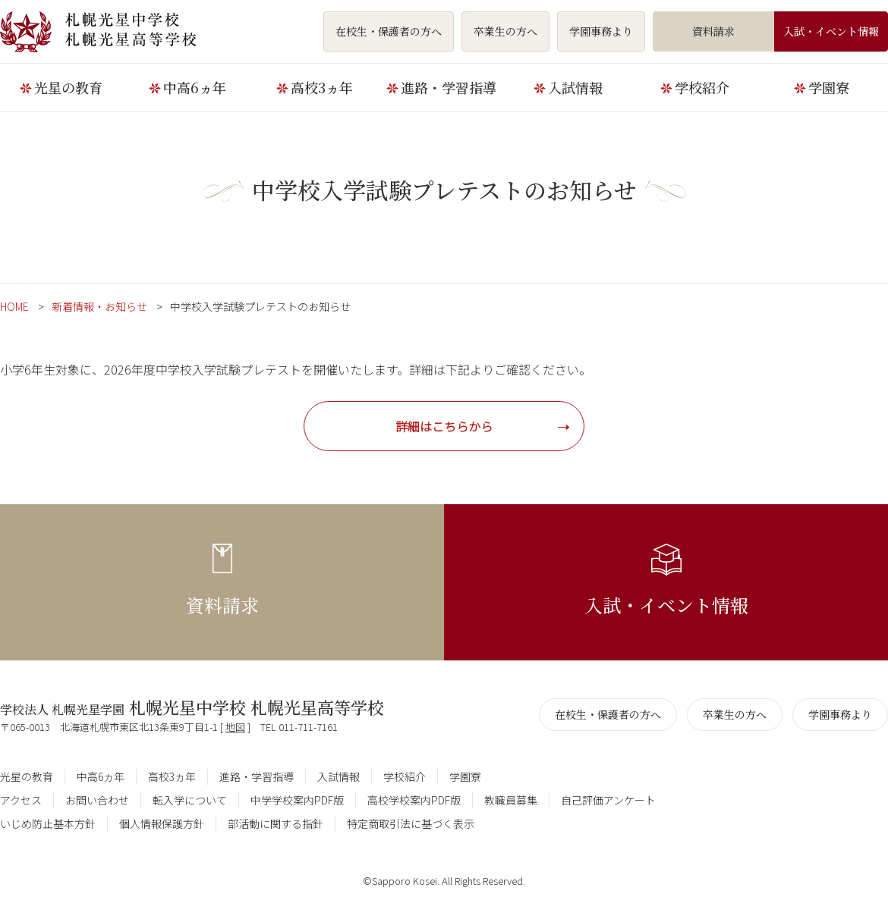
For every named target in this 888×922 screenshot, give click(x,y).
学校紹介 (702, 87)
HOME (14, 306)
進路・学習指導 (448, 87)
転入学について (190, 800)
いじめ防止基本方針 (48, 823)
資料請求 (713, 31)
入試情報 (575, 87)
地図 (235, 727)
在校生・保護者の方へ (388, 31)
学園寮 (828, 87)
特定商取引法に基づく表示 (410, 823)
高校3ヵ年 (322, 87)
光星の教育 (68, 87)
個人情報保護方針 (161, 823)
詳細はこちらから (444, 426)
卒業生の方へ (505, 31)
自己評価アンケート (608, 800)
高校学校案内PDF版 (414, 800)
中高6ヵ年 (194, 87)
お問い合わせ (97, 800)
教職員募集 (510, 800)
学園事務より (601, 31)
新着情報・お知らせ (99, 306)
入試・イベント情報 (831, 31)
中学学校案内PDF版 (297, 800)
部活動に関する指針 (275, 823)
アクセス (21, 800)
